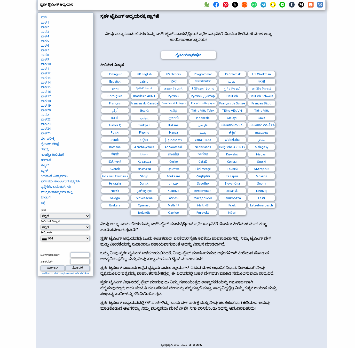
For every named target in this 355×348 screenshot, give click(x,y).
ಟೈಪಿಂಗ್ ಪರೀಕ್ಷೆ (50, 143)
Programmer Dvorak (203, 74)
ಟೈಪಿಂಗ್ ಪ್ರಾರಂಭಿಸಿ (188, 55)
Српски (232, 161)
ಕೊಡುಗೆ (45, 197)
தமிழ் (173, 110)
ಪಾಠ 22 (46, 119)
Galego (115, 198)
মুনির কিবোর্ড (232, 88)
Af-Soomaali (173, 147)
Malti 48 (202, 205)
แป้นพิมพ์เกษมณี (232, 125)
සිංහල (144, 154)
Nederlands (203, 147)
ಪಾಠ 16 (46, 91)
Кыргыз (173, 190)
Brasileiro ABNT (144, 96)
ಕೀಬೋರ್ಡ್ (47, 232)
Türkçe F (144, 125)
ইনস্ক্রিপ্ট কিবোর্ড (144, 88)
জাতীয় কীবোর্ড (261, 88)
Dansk (144, 183)
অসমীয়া (203, 154)
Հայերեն (203, 176)
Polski (115, 132)
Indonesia (203, 117)
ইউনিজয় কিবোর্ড (203, 88)
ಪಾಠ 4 (45, 36)
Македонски (203, 198)
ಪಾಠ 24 (46, 128)
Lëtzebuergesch (261, 205)
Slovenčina (232, 183)
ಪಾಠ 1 (45, 22)
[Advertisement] (188, 330)
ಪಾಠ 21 (46, 114)
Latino (144, 81)
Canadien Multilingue (173, 103)
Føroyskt (203, 212)
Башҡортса (232, 198)
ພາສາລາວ (144, 168)
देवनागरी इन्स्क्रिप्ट (203, 81)
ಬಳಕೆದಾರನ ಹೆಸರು (50, 255)
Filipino (144, 132)
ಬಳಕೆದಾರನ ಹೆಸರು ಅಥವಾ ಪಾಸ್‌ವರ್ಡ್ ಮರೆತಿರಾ (65, 273)
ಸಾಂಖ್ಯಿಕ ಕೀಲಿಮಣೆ (52, 154)
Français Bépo (261, 103)
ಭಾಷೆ (43, 210)
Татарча (232, 176)
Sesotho (203, 183)
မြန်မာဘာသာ (173, 139)
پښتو (203, 132)
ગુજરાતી (173, 117)
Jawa (261, 117)
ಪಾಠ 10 (46, 64)
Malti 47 (173, 205)
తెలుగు (144, 110)
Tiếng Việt (261, 110)
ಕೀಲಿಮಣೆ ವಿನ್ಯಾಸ (50, 221)
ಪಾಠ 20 (46, 110)
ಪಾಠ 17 (46, 96)
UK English (144, 74)
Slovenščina (144, 198)
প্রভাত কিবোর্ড (173, 88)
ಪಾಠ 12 (46, 73)
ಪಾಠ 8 (45, 54)
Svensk (115, 168)
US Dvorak (173, 74)
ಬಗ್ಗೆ (43, 202)
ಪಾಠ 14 (46, 82)
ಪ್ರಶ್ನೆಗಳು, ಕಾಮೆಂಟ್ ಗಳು (56, 186)
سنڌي (261, 139)
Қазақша (144, 161)
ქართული (144, 190)
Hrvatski (115, 183)
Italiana (173, 125)
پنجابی (144, 117)
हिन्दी (173, 81)
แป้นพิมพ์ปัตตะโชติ (262, 125)
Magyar (261, 154)
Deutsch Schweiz (261, 96)
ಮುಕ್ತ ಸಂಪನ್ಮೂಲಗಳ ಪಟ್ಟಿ (57, 192)
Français (115, 103)
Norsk (115, 190)
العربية (232, 81)
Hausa (173, 132)
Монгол (261, 176)
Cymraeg (144, 205)
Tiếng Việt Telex (202, 110)
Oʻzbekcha (232, 139)
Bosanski (232, 190)
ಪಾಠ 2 (45, 27)
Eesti (261, 198)
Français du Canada (144, 103)
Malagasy (261, 147)
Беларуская (202, 190)
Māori (232, 212)
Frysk (232, 205)
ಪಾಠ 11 (46, 68)
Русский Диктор (203, 96)
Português (115, 96)
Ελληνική (115, 161)
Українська (203, 139)
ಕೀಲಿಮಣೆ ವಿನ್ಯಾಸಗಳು (54, 176)
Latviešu (173, 198)
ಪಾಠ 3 (45, 31)
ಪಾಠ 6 (45, 45)
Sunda (114, 139)
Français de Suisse (232, 103)
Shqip (144, 176)
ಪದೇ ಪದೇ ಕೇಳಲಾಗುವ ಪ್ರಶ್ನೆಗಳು (60, 181)
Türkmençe (203, 168)
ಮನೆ (44, 17)
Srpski (261, 161)
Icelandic (144, 212)
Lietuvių (261, 190)
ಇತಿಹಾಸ (46, 159)
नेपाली (114, 154)
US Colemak (232, 74)
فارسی (202, 125)
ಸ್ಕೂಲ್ (45, 165)
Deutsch (232, 96)
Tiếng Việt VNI (232, 110)
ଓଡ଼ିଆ (144, 139)
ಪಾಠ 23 (46, 124)
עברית (173, 183)
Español (114, 81)
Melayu (232, 117)
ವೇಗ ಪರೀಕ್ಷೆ (47, 138)
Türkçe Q (114, 125)
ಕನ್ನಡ (232, 132)
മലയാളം (261, 132)
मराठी (261, 81)
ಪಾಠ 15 (46, 87)
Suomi (261, 183)
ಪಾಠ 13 (46, 77)
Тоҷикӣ (232, 168)
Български (261, 168)
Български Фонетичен (115, 176)
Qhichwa (173, 168)
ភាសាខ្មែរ (173, 154)
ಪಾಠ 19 (46, 105)
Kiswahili (232, 154)
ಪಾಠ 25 (46, 133)
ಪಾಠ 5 (45, 40)
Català (202, 161)
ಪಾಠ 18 (46, 100)
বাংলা (115, 88)
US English (115, 74)
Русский (173, 96)
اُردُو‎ (115, 110)
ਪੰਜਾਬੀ (115, 117)
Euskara (114, 205)
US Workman (261, 74)
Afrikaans (173, 176)
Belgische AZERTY (232, 147)
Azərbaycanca (144, 147)
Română (115, 147)
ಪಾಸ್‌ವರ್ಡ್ (46, 261)
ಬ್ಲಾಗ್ (44, 170)
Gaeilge (173, 212)
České (173, 161)
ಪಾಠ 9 (45, 59)
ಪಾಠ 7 (45, 50)
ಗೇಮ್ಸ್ (45, 149)
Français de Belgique (203, 103)
